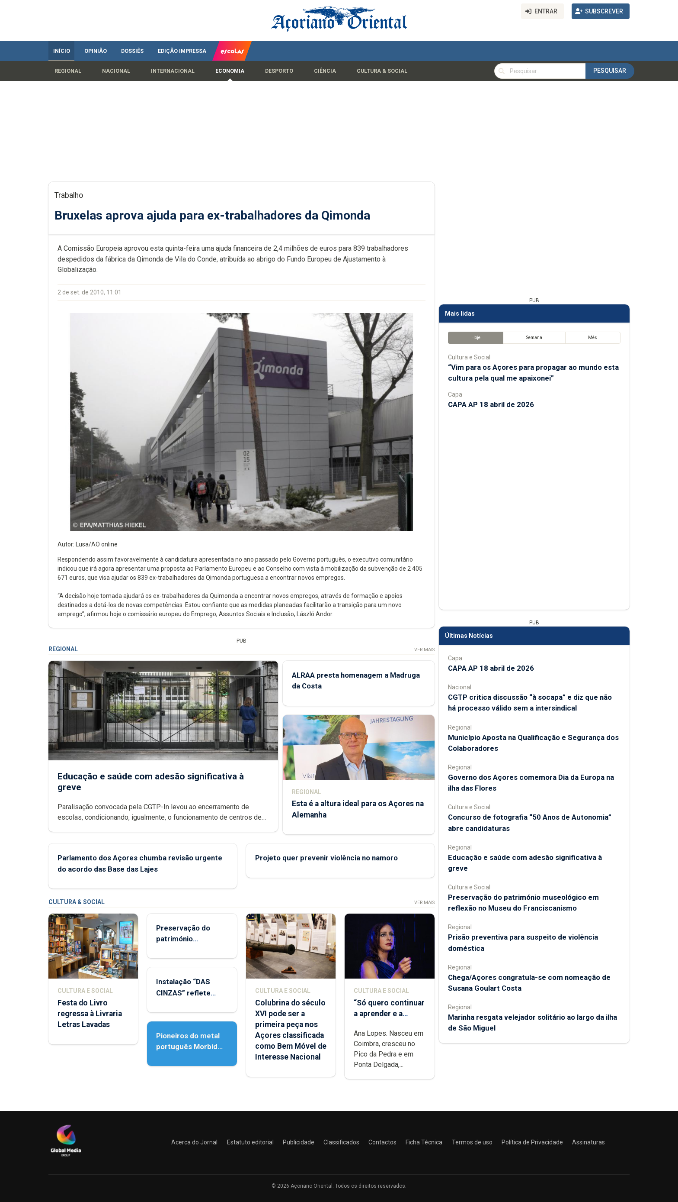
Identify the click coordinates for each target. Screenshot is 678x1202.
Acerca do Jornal (194, 1142)
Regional (67, 71)
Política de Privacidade (532, 1142)
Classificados (341, 1142)
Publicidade (298, 1142)
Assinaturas (588, 1142)
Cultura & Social (382, 71)
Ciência (325, 71)
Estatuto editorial (250, 1142)
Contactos (382, 1142)
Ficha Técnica (424, 1142)
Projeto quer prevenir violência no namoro (326, 857)
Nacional (116, 71)
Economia (229, 71)
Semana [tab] (534, 337)
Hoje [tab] (475, 337)
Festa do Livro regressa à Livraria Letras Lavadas (90, 1013)
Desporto (279, 71)
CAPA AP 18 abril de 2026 (491, 404)
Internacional (173, 71)
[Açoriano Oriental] (65, 1157)
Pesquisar (609, 70)
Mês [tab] (592, 337)
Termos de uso (472, 1142)
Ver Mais (424, 650)
